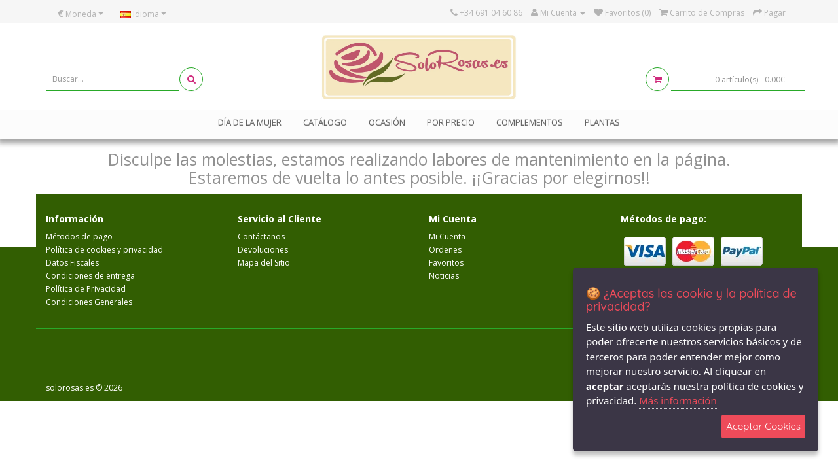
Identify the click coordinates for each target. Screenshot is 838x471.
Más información (678, 400)
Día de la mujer (250, 122)
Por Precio (451, 122)
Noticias (444, 275)
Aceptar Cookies (763, 426)
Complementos (529, 122)
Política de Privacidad (86, 288)
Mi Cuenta (447, 236)
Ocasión (387, 122)
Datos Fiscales (72, 262)
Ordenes (445, 249)
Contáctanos (261, 236)
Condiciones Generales (89, 301)
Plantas (602, 122)
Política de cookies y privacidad (104, 249)
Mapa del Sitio (264, 262)
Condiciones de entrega (90, 275)
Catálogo (325, 122)
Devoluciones (263, 249)
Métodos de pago (79, 236)
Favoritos (446, 262)
